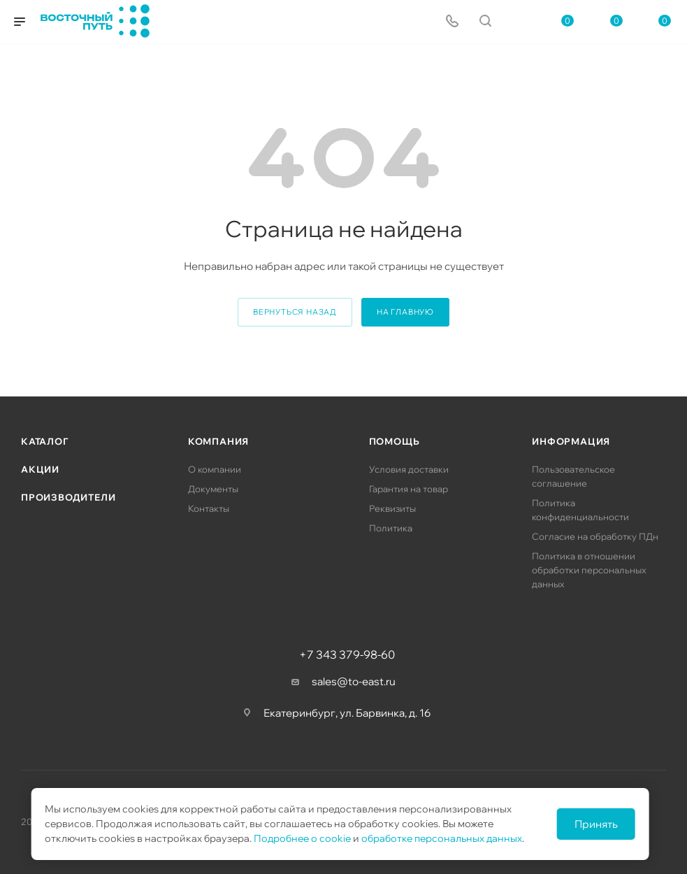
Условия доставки (409, 469)
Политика (390, 527)
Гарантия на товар (408, 488)
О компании (214, 469)
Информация (571, 441)
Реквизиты (392, 508)
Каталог (44, 441)
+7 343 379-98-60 (347, 654)
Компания (218, 441)
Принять (596, 824)
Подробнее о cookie (302, 838)
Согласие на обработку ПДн (595, 536)
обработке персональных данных (441, 838)
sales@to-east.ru (354, 681)
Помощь (394, 441)
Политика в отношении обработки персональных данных (589, 569)
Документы (213, 488)
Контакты (208, 508)
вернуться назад (295, 312)
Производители (68, 497)
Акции (40, 469)
